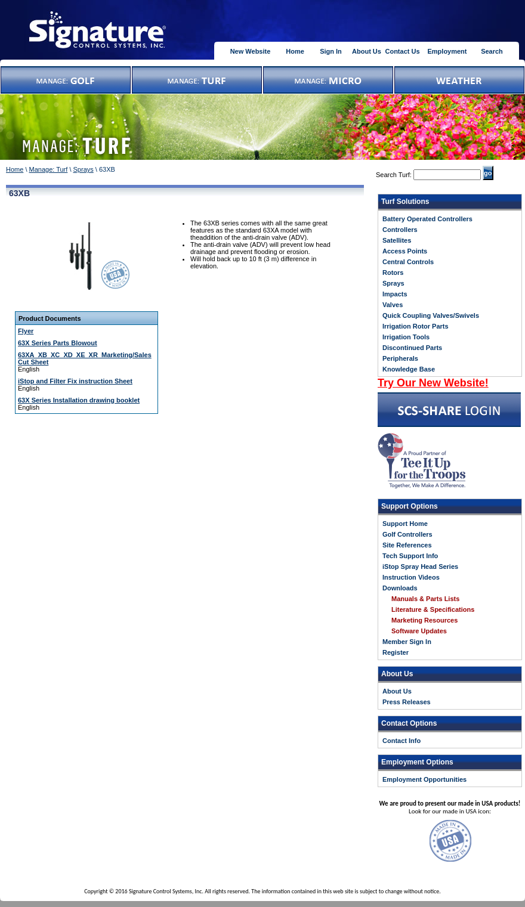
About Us (366, 51)
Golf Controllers (407, 534)
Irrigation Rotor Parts (415, 326)
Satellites (396, 240)
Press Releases (406, 701)
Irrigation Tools (406, 336)
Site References (407, 545)
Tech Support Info (410, 555)
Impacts (394, 294)
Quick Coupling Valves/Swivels (430, 315)
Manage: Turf (48, 169)
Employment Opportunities (424, 779)
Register (395, 652)
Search (492, 51)
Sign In (331, 51)
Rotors (392, 272)
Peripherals (400, 358)
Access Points (404, 251)
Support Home (405, 523)
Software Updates (419, 630)
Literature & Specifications (432, 609)
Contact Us (402, 51)
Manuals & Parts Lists (425, 598)
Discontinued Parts (412, 347)
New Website (250, 51)
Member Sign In (406, 641)
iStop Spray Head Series (420, 566)
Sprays (83, 169)
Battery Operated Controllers (427, 218)
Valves (392, 304)
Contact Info (401, 740)
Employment (447, 51)
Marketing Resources (424, 620)
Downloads (400, 588)
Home (295, 51)
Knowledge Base (408, 369)
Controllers (400, 229)
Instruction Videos (411, 577)
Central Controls (408, 261)
